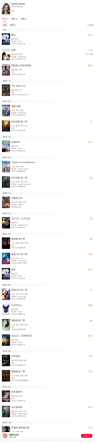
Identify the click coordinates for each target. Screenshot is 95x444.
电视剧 (13, 110)
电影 (12, 39)
